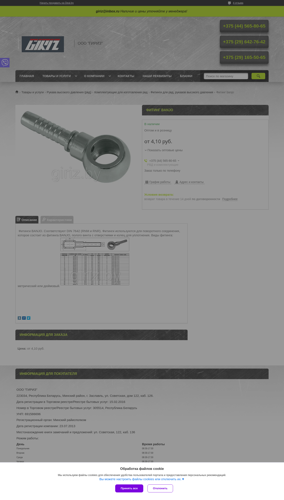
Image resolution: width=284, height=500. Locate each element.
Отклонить (160, 488)
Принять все (129, 488)
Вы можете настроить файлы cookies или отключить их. (140, 479)
